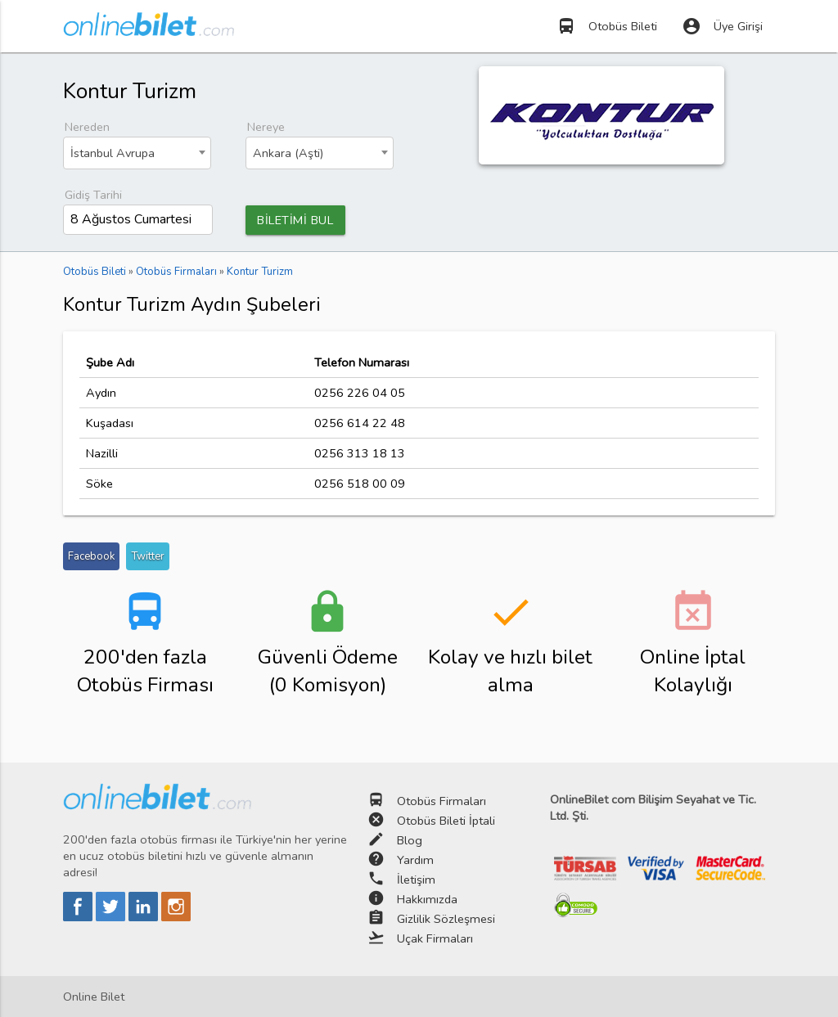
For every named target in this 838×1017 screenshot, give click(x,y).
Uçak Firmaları (435, 938)
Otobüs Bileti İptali (446, 820)
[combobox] (137, 153)
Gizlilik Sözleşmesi (446, 919)
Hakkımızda (427, 899)
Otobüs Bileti (606, 26)
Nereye (266, 127)
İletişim (416, 879)
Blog (409, 840)
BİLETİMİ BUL (295, 220)
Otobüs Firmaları (441, 801)
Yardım (415, 860)
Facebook (91, 556)
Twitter (147, 556)
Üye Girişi (722, 26)
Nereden (87, 127)
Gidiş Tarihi (93, 195)
